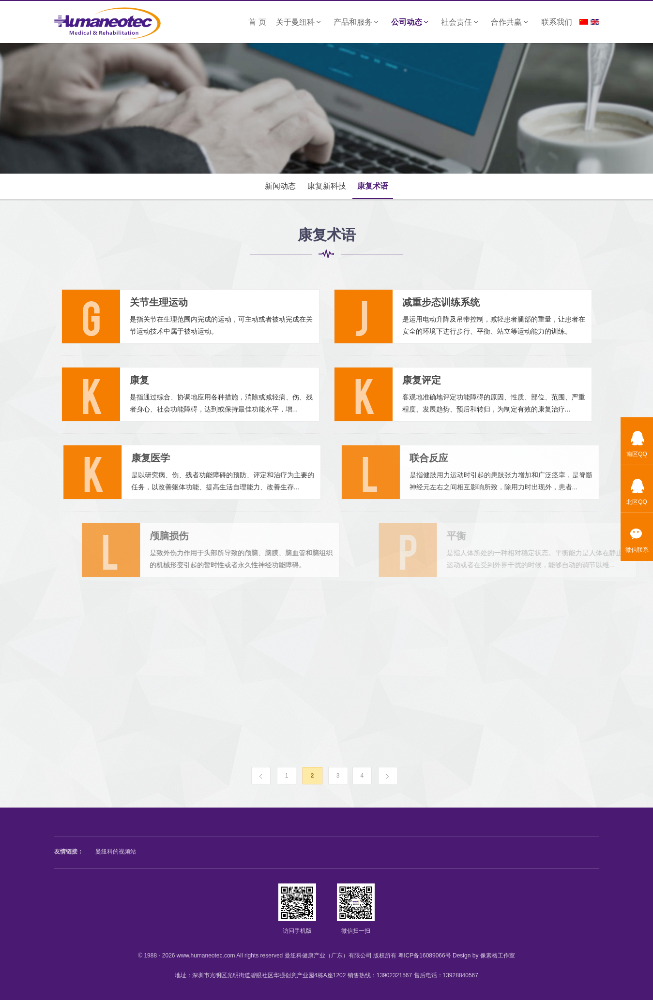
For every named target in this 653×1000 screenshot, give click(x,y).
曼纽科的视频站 (115, 851)
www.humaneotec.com (206, 955)
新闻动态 (280, 186)
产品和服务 (357, 22)
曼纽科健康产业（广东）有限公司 (328, 955)
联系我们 (556, 22)
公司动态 (411, 22)
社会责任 (461, 22)
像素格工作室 (497, 955)
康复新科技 (326, 186)
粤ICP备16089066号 (424, 955)
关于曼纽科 (300, 22)
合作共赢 (511, 22)
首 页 (257, 22)
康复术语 (372, 186)
